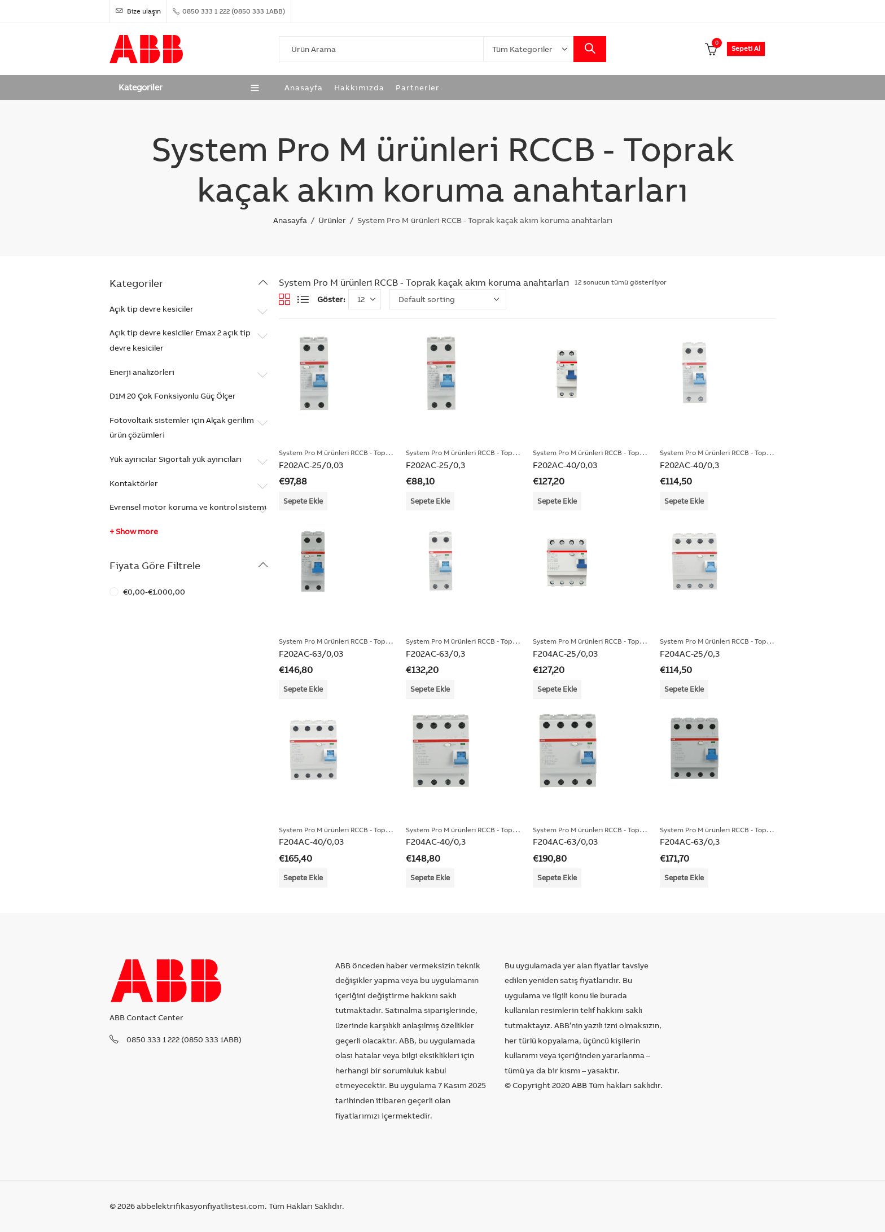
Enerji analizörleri (141, 372)
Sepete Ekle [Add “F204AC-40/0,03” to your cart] (303, 877)
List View (303, 299)
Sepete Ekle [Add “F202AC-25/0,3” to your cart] (430, 500)
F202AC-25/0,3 (435, 465)
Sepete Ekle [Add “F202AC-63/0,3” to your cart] (430, 688)
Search (589, 49)
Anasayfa (290, 220)
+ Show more (133, 531)
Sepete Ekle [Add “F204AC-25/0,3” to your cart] (684, 688)
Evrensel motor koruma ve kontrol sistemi (187, 507)
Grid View (284, 299)
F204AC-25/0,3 (690, 653)
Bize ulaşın (138, 11)
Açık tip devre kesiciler (151, 309)
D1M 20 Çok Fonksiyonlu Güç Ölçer (172, 396)
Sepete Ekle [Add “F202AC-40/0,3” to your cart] (684, 500)
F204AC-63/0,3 (690, 841)
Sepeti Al (745, 48)
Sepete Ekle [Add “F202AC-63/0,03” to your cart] (303, 688)
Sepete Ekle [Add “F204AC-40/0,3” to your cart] (430, 877)
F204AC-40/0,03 (311, 841)
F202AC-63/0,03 (311, 653)
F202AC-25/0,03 (311, 465)
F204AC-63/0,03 (565, 841)
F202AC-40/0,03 (565, 465)
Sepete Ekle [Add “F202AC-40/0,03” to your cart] (557, 500)
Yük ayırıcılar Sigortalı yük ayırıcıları (175, 459)
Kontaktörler (133, 483)
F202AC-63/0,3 (435, 653)
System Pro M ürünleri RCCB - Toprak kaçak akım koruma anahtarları (387, 452)
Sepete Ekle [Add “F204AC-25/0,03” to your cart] (557, 688)
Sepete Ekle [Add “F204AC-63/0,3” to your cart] (684, 877)
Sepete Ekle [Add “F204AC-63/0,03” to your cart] (557, 877)
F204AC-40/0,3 (436, 841)
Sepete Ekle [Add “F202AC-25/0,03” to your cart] (303, 500)
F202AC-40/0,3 (689, 465)
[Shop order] (447, 299)
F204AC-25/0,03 (565, 653)
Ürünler (332, 220)
